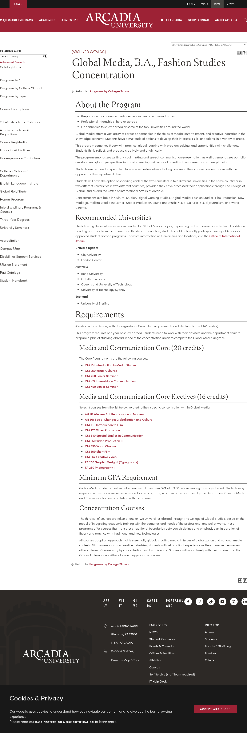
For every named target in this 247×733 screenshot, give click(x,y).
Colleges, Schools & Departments (14, 173)
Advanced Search (12, 62)
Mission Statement (13, 264)
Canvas (154, 667)
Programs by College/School (21, 88)
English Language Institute (19, 183)
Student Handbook (13, 280)
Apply (191, 4)
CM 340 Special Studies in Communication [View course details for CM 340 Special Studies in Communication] (114, 435)
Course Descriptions (14, 109)
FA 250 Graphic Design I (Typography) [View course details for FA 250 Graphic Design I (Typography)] (111, 462)
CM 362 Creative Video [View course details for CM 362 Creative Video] (101, 457)
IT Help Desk (158, 681)
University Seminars (14, 227)
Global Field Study (13, 191)
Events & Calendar (162, 646)
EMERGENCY (158, 625)
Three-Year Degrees (15, 219)
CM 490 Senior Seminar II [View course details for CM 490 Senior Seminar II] (102, 386)
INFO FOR (212, 625)
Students (211, 639)
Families (210, 653)
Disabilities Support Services (20, 256)
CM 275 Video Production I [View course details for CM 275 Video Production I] (103, 430)
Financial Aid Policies (15, 150)
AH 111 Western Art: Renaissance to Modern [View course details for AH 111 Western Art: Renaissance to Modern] (114, 414)
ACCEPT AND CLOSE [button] (215, 709)
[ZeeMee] (234, 601)
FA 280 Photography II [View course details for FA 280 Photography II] (100, 467)
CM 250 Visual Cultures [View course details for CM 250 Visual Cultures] (101, 370)
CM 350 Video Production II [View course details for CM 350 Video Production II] (104, 441)
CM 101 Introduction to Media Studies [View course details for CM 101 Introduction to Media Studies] (110, 365)
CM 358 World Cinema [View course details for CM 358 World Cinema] (100, 446)
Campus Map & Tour (125, 660)
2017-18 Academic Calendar (20, 122)
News (230, 4)
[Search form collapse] (245, 20)
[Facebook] (188, 601)
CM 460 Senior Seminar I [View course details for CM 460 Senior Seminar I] (102, 376)
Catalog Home (10, 67)
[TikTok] (211, 601)
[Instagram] (199, 601)
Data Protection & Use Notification (64, 721)
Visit (204, 4)
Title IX (209, 660)
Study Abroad (198, 20)
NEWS (153, 632)
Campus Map (10, 248)
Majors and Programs (16, 20)
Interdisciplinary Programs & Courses (20, 209)
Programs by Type (13, 96)
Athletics (155, 660)
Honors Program (12, 199)
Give (217, 4)
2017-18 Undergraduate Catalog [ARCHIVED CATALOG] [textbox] (202, 44)
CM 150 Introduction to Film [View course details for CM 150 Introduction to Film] (104, 425)
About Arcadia (226, 20)
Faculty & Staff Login (219, 646)
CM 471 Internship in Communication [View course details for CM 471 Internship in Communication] (110, 381)
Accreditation (9, 240)
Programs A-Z (10, 80)
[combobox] (209, 44)
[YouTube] (222, 601)
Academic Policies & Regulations (14, 132)
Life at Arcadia (171, 20)
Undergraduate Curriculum (20, 158)
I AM (18, 4)
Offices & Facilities (162, 653)
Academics (47, 20)
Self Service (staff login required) (172, 674)
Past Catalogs (10, 272)
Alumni (209, 632)
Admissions (70, 20)
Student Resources (162, 639)
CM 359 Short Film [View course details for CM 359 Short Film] (97, 451)
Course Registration (14, 142)
